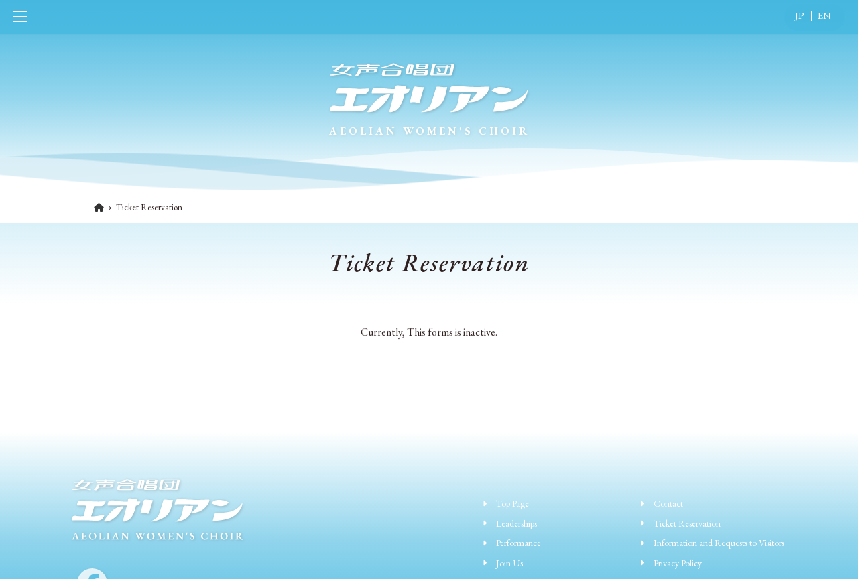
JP (799, 15)
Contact (668, 503)
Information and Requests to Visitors (719, 543)
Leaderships (516, 523)
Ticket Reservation (687, 523)
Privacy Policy (678, 563)
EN (824, 15)
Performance (518, 543)
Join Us (509, 563)
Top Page (512, 503)
